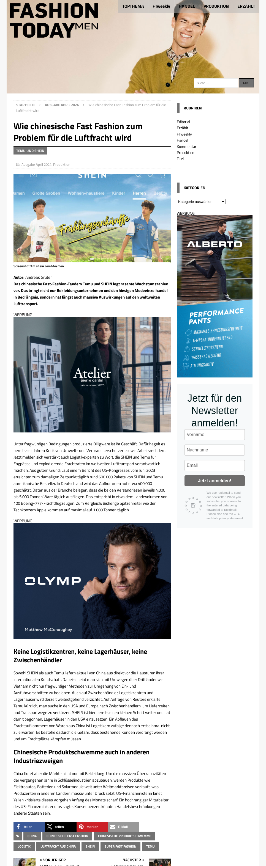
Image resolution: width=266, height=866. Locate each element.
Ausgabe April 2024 (36, 164)
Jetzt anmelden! (214, 480)
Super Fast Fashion (120, 846)
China (32, 836)
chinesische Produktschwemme (124, 836)
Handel (182, 140)
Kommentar (186, 146)
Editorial (183, 122)
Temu (150, 846)
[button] (29, 827)
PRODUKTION (216, 6)
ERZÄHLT (246, 6)
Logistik (24, 846)
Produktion (61, 164)
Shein (90, 846)
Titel (180, 158)
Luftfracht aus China (58, 846)
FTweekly (161, 6)
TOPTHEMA (133, 6)
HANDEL (187, 6)
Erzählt (182, 128)
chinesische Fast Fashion (67, 836)
